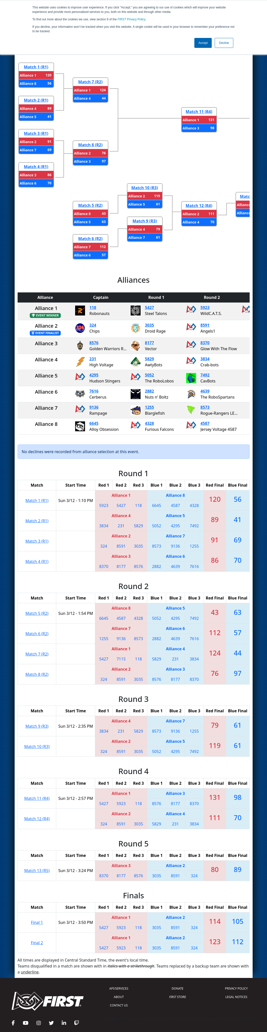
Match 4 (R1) (36, 166)
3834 (205, 359)
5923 (205, 307)
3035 (149, 325)
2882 (149, 391)
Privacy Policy (131, 19)
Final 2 (37, 942)
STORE (177, 997)
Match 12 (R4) (199, 205)
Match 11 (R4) (199, 111)
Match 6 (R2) (90, 238)
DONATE (177, 988)
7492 (205, 375)
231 (92, 359)
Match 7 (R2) (90, 82)
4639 (205, 391)
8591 (205, 325)
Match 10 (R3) (144, 187)
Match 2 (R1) (36, 100)
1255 (149, 407)
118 (92, 307)
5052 (149, 375)
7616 (94, 391)
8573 (205, 407)
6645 (94, 423)
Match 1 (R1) (36, 67)
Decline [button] (224, 43)
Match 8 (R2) (90, 145)
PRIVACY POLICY (236, 988)
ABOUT (119, 997)
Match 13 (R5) (37, 870)
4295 (94, 375)
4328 (149, 423)
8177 (149, 342)
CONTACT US (119, 1005)
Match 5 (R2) (90, 205)
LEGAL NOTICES (236, 997)
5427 (149, 307)
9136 (94, 407)
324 (92, 325)
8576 (94, 342)
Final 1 (37, 922)
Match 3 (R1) (36, 133)
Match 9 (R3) (144, 221)
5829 (149, 359)
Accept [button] (203, 43)
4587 (205, 423)
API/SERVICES (118, 988)
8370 (205, 342)
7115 (121, 659)
